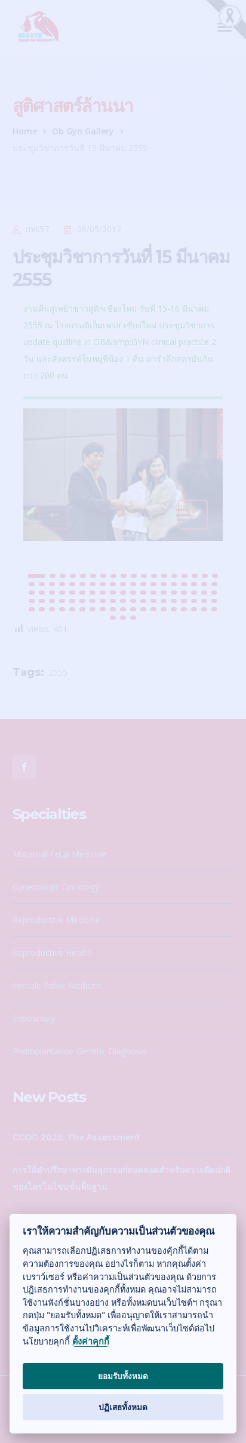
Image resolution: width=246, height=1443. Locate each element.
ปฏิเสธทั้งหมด (123, 1407)
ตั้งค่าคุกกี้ (90, 1341)
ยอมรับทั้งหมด (123, 1376)
